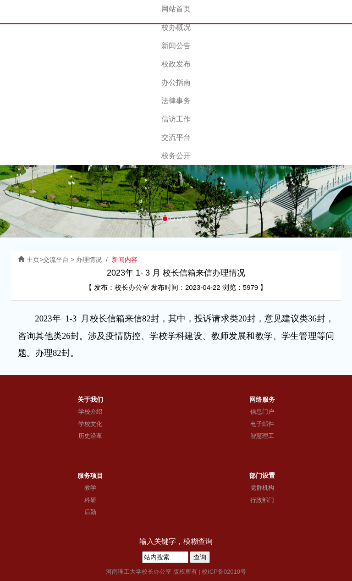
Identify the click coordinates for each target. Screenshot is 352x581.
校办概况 (176, 27)
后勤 (90, 512)
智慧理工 (262, 435)
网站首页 (176, 9)
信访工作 (176, 119)
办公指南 (176, 82)
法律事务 (176, 101)
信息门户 (262, 411)
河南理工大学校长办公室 (138, 571)
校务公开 (176, 156)
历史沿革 (90, 435)
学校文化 (90, 424)
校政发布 (176, 64)
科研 (90, 500)
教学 (90, 487)
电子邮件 (262, 424)
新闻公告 (176, 46)
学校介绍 (90, 411)
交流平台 (176, 137)
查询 (199, 557)
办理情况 (89, 259)
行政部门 (262, 500)
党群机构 (262, 487)
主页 (33, 259)
